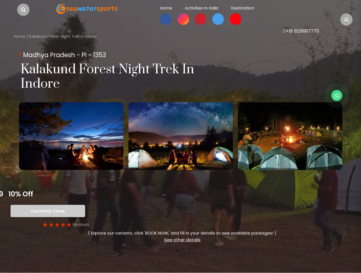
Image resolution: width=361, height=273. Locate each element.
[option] (71, 136)
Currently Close (48, 211)
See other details (182, 240)
